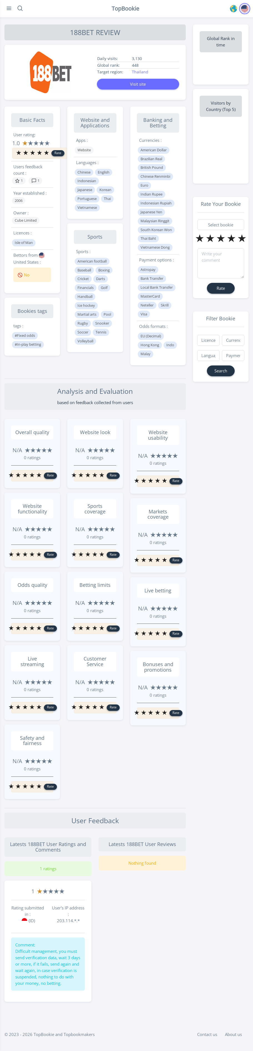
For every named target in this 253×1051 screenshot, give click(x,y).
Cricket (83, 278)
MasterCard (150, 296)
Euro (144, 185)
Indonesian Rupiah (156, 203)
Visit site (138, 84)
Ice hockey (86, 305)
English (103, 172)
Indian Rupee (151, 194)
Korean (105, 189)
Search (220, 371)
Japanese (84, 189)
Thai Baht (148, 238)
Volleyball (85, 340)
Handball (84, 296)
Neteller (147, 305)
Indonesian (86, 180)
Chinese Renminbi (155, 176)
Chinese (84, 172)
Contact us (207, 1034)
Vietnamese (87, 207)
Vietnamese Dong (155, 247)
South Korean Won (156, 229)
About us (233, 1034)
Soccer (82, 332)
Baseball (84, 270)
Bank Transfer (152, 278)
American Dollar (154, 149)
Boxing (104, 270)
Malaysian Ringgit (155, 220)
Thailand (140, 72)
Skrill (165, 305)
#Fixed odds (25, 335)
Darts (100, 278)
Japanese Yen (151, 211)
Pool (107, 314)
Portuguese (87, 198)
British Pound (152, 167)
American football (92, 261)
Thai (107, 198)
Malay (146, 353)
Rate (57, 152)
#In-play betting (28, 344)
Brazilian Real (151, 158)
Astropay (148, 269)
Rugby (82, 323)
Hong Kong (150, 344)
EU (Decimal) (151, 335)
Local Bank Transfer (157, 287)
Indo (170, 344)
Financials (85, 287)
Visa (144, 313)
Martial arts (86, 314)
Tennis (101, 332)
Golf (104, 287)
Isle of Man (24, 242)
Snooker (102, 323)
